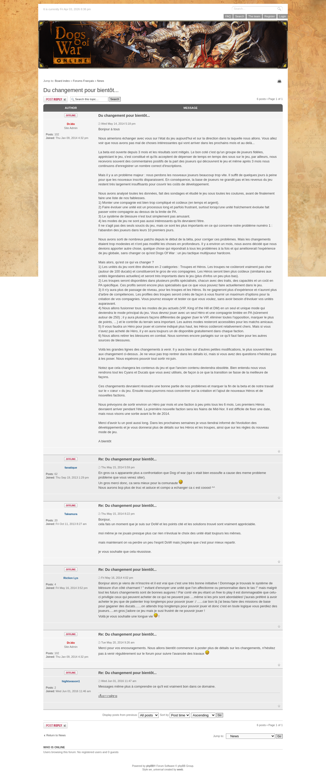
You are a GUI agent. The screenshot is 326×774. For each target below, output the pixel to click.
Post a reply (55, 99)
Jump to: (218, 736)
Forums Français (83, 80)
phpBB (150, 766)
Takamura (70, 513)
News (100, 80)
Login (282, 16)
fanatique (71, 467)
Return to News (56, 735)
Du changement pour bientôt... (81, 90)
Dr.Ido (71, 123)
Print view (280, 81)
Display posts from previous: (131, 714)
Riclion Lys (70, 577)
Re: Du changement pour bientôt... (127, 459)
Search (239, 16)
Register (269, 16)
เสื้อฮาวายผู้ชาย (107, 696)
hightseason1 (71, 681)
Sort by (175, 714)
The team (254, 16)
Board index (62, 80)
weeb (180, 769)
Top (279, 451)
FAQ (228, 16)
